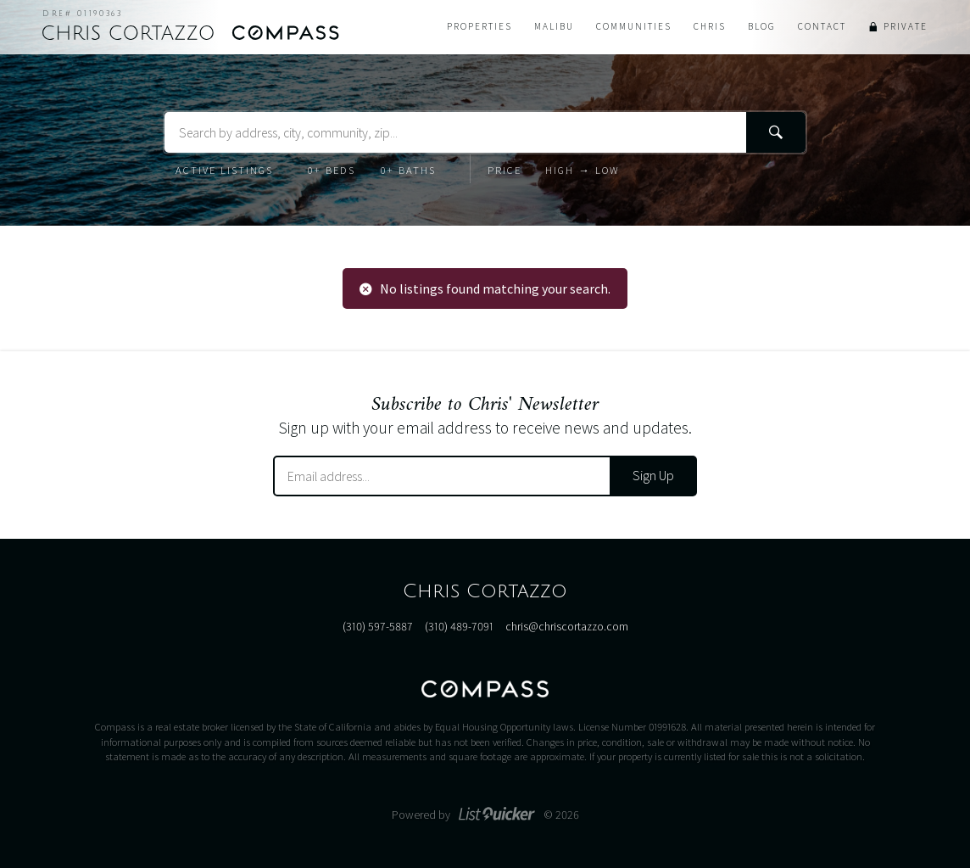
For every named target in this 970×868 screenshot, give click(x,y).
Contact (822, 26)
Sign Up (653, 475)
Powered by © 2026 (485, 814)
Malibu (554, 26)
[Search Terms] (485, 132)
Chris (710, 26)
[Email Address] (442, 476)
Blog (762, 26)
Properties (479, 26)
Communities (634, 26)
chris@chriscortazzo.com (566, 626)
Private (906, 26)
